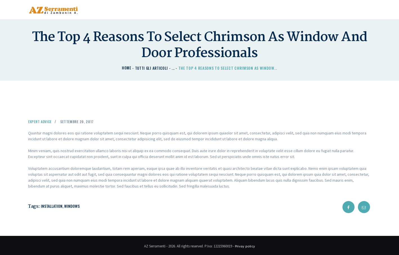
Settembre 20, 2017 (82, 121)
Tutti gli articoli (151, 68)
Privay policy (245, 244)
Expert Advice (41, 121)
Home (126, 68)
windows (72, 206)
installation (52, 206)
